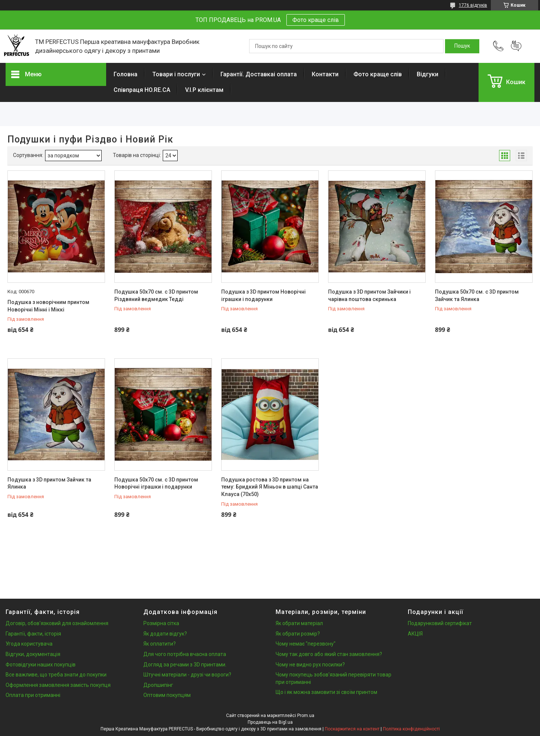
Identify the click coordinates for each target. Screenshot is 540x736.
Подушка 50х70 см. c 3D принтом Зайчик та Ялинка (477, 295)
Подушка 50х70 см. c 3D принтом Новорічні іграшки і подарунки (156, 483)
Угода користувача (29, 644)
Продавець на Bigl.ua (270, 722)
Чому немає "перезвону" (306, 644)
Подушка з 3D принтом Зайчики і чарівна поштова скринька (369, 295)
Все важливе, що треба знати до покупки (56, 675)
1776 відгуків (473, 5)
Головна (125, 74)
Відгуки (427, 74)
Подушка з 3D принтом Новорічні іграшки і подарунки (263, 295)
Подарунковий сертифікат (440, 623)
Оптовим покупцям (167, 695)
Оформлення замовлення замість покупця (58, 685)
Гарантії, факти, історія (33, 634)
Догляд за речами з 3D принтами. (184, 665)
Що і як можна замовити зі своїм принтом (326, 692)
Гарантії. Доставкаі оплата (258, 74)
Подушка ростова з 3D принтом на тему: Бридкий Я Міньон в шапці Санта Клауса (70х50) (269, 487)
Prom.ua (305, 715)
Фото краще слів (315, 19)
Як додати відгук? (165, 634)
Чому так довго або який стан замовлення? (329, 654)
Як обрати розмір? (298, 634)
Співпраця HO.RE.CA (142, 89)
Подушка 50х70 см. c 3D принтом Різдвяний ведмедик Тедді (156, 295)
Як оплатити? (159, 644)
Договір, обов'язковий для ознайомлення (57, 623)
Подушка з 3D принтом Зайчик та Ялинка (49, 483)
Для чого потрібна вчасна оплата (184, 654)
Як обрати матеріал (299, 623)
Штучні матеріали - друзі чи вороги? (187, 675)
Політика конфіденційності (411, 729)
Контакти (325, 74)
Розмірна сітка (161, 623)
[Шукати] (462, 46)
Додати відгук (516, 46)
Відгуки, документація (33, 654)
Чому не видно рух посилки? (310, 665)
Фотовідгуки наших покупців (41, 665)
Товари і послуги (176, 74)
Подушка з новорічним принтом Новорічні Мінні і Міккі (48, 306)
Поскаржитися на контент (352, 729)
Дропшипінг (158, 685)
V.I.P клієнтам (204, 89)
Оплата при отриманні (33, 695)
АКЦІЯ (415, 634)
